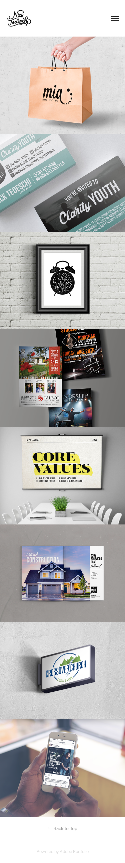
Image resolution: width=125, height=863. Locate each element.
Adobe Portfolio (74, 851)
